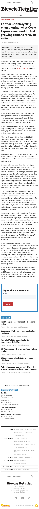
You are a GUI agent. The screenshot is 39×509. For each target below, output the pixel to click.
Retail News (28, 432)
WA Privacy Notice (20, 454)
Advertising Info (19, 466)
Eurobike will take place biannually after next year (18, 331)
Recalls (9, 354)
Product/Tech (18, 432)
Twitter (16, 498)
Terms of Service (30, 444)
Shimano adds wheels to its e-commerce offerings (18, 359)
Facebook (10, 498)
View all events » (6, 422)
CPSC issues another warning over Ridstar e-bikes (19, 349)
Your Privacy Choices (20, 447)
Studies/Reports (19, 435)
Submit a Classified (20, 463)
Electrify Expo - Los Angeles (11, 415)
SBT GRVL (5, 400)
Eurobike (4, 393)
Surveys (16, 438)
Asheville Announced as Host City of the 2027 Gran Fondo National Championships (19, 368)
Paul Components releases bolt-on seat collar (18, 322)
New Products (11, 327)
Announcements (10, 19)
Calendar (24, 438)
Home (2, 19)
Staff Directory (18, 458)
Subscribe (17, 469)
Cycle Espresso (22, 68)
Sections (19, 15)
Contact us (33, 52)
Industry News (11, 345)
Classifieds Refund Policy (22, 441)
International (11, 336)
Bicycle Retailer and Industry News (17, 386)
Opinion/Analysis (30, 429)
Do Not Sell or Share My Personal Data (24, 451)
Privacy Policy (18, 444)
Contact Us (28, 458)
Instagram (29, 498)
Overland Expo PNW (8, 407)
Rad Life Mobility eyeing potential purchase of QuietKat (15, 341)
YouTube (22, 498)
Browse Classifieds (20, 461)
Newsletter (26, 469)
